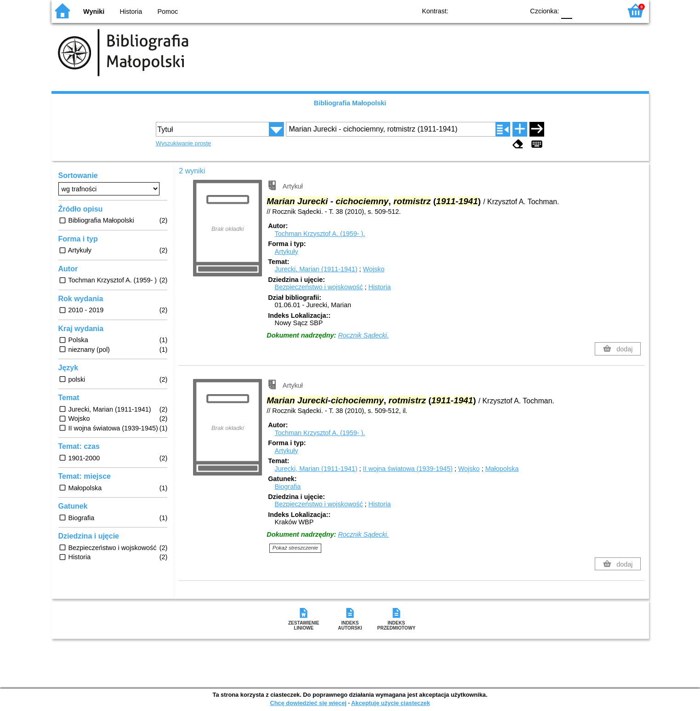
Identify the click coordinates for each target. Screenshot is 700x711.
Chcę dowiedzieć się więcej (308, 703)
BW (478, 10)
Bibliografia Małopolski (350, 103)
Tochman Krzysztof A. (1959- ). (320, 233)
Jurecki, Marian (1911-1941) (316, 269)
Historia (131, 11)
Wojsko (374, 269)
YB (496, 10)
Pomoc (168, 11)
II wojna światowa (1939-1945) (408, 468)
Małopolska (502, 468)
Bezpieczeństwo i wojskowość (319, 287)
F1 (582, 10)
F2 (604, 10)
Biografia (288, 486)
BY (514, 10)
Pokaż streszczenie (295, 547)
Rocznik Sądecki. (363, 335)
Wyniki (93, 11)
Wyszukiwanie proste (183, 143)
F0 (567, 10)
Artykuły (286, 251)
